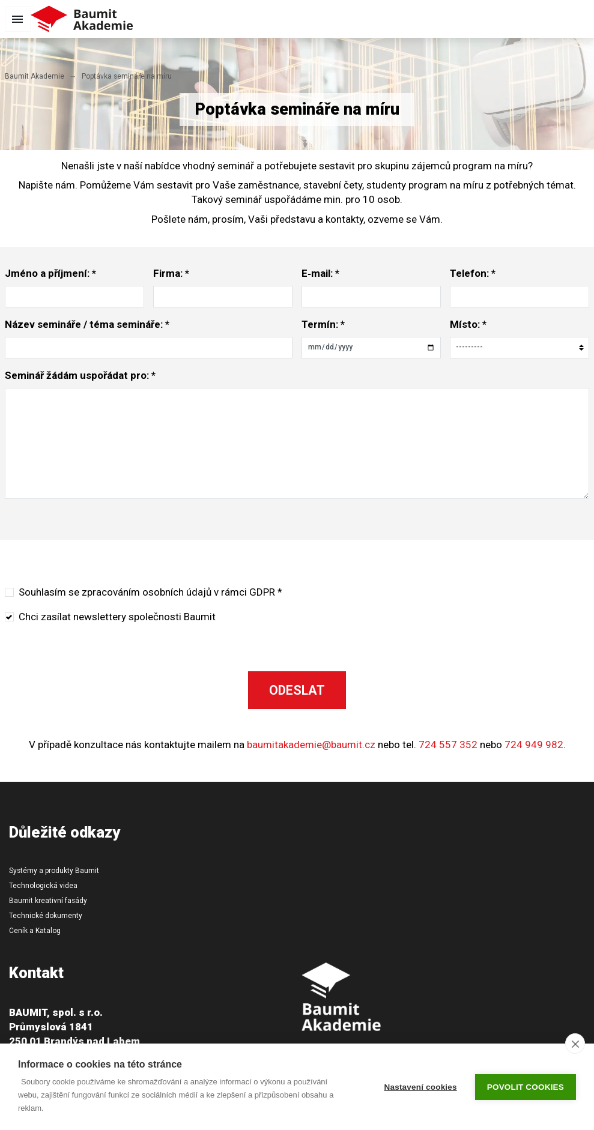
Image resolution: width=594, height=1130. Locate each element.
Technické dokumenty (45, 915)
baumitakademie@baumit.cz (311, 745)
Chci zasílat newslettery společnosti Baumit (117, 617)
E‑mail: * (320, 273)
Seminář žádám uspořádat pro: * (80, 375)
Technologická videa (43, 885)
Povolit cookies (525, 1087)
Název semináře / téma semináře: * (87, 324)
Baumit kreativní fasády (48, 900)
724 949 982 (534, 745)
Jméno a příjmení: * (50, 273)
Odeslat (297, 690)
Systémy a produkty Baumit (54, 870)
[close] (575, 1043)
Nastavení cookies (420, 1087)
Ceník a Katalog (35, 930)
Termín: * (323, 324)
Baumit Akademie (34, 76)
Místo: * (468, 324)
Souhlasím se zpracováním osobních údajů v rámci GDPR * (150, 592)
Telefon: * (473, 273)
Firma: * (171, 273)
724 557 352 (448, 745)
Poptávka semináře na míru (127, 76)
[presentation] (445, 608)
